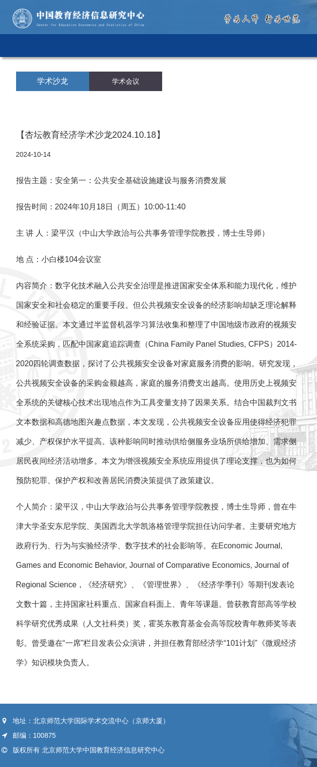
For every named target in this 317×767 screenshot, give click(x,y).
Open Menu (298, 45)
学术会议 (125, 81)
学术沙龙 (52, 81)
